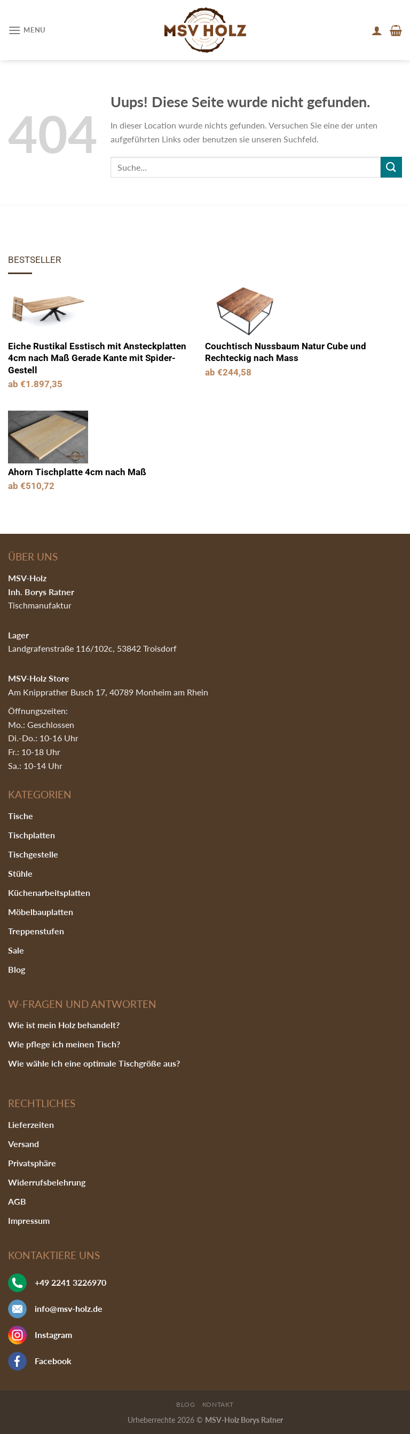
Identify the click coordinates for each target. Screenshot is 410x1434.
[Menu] (27, 30)
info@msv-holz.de (68, 1308)
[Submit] (391, 167)
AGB (17, 1201)
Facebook (53, 1361)
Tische (20, 816)
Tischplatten (31, 835)
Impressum (29, 1220)
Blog (16, 969)
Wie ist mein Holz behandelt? (64, 1025)
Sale (16, 950)
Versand (23, 1144)
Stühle (20, 873)
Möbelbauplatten (40, 912)
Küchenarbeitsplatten (49, 892)
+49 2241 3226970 (70, 1282)
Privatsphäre (32, 1163)
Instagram (53, 1334)
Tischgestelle (33, 854)
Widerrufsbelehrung (46, 1182)
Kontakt (218, 1404)
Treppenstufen (36, 931)
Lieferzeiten (31, 1124)
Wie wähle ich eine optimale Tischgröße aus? (94, 1063)
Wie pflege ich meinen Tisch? (64, 1044)
